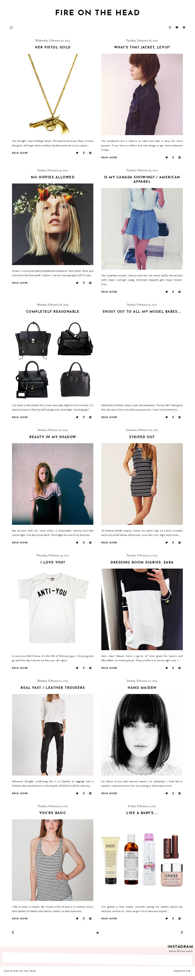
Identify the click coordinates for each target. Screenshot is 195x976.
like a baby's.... (142, 813)
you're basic (52, 813)
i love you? (52, 562)
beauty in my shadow (52, 437)
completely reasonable (53, 311)
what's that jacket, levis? (142, 47)
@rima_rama (185, 951)
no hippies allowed (52, 177)
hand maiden (142, 688)
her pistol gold (53, 47)
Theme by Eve (182, 971)
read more (20, 153)
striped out (142, 437)
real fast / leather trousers (53, 688)
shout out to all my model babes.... (142, 311)
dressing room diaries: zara (142, 562)
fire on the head (97, 13)
